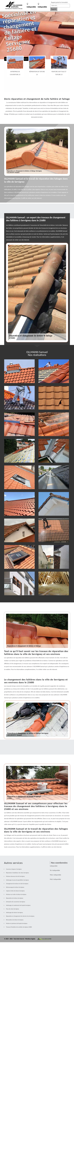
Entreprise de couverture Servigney (15, 902)
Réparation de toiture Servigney (14, 898)
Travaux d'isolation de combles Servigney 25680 (19, 927)
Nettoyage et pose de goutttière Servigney (17, 880)
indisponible (31, 5)
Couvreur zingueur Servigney (14, 869)
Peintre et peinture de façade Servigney (16, 923)
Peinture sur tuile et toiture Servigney (16, 894)
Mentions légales (30, 939)
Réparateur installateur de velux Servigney (17, 873)
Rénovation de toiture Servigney (14, 920)
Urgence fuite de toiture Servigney (15, 891)
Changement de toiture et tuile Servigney (17, 883)
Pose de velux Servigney (12, 909)
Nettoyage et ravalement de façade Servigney (18, 905)
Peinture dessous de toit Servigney (15, 876)
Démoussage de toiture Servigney (15, 887)
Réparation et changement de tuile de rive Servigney (20, 916)
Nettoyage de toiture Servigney (14, 912)
